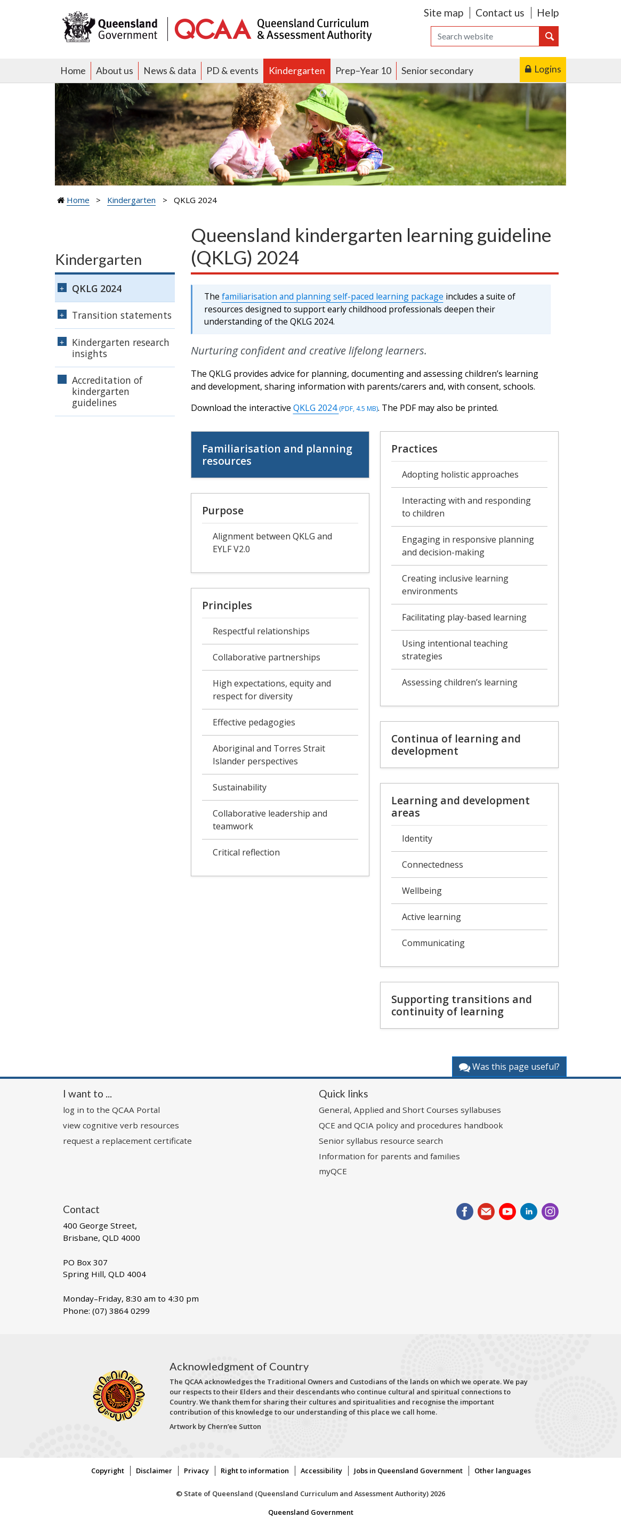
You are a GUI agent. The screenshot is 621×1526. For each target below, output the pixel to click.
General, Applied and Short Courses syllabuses (410, 1109)
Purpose (223, 510)
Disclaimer (154, 1470)
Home (73, 70)
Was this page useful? (509, 1066)
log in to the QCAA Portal (111, 1109)
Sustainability (240, 787)
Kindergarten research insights (121, 348)
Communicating (433, 943)
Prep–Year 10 (363, 70)
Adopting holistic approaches (460, 474)
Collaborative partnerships (266, 657)
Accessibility (321, 1470)
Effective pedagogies (254, 722)
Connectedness (432, 864)
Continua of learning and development (456, 744)
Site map (443, 12)
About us (114, 70)
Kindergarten (297, 70)
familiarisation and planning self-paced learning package (332, 296)
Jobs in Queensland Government (408, 1470)
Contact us (500, 12)
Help (548, 12)
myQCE (333, 1171)
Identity (417, 838)
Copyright (107, 1470)
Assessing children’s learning (460, 682)
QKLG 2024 (335, 408)
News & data (169, 70)
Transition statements (122, 315)
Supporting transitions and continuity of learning (461, 1005)
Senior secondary (437, 70)
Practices (414, 448)
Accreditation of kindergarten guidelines (107, 391)
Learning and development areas (460, 806)
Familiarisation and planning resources (277, 454)
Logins (547, 69)
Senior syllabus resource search (381, 1140)
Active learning (431, 917)
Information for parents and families (389, 1156)
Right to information (255, 1470)
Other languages (502, 1470)
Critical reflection (246, 852)
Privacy (196, 1470)
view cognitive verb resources (121, 1125)
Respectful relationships (261, 631)
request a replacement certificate (127, 1140)
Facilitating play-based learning (464, 617)
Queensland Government (310, 1512)
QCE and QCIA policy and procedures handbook (411, 1125)
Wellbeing (422, 891)
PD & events (232, 70)
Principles (227, 605)
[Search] (485, 36)
